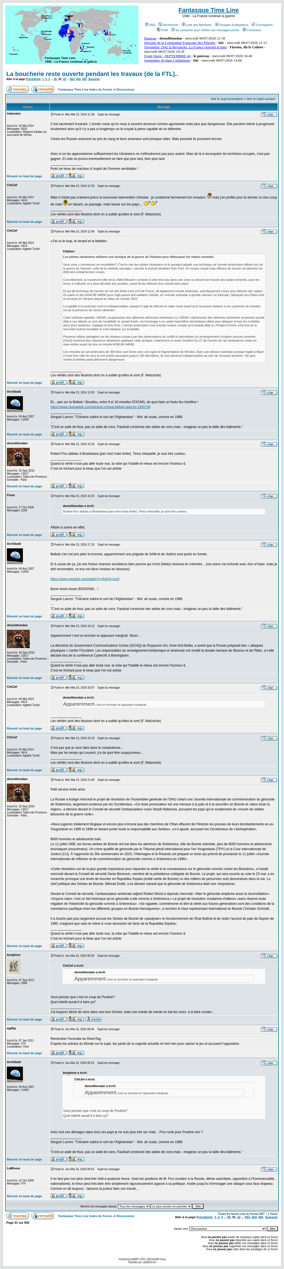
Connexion (252, 30)
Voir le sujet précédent (227, 99)
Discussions (125, 89)
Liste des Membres (196, 25)
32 (64, 79)
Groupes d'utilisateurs (231, 25)
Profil (162, 30)
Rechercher (168, 25)
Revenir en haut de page (24, 176)
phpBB (134, 1259)
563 (72, 79)
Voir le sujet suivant (261, 99)
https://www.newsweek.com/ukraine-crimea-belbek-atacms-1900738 (100, 407)
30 (55, 79)
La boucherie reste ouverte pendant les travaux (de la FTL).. (92, 73)
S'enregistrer (262, 25)
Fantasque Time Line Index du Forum (85, 89)
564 (78, 79)
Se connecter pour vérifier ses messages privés (205, 30)
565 (84, 79)
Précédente (33, 79)
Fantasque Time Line (208, 10)
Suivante (94, 79)
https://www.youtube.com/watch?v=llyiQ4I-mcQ (84, 579)
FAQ (150, 25)
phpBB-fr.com (149, 1262)
